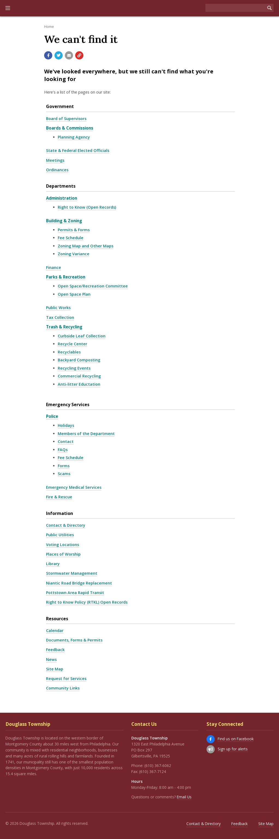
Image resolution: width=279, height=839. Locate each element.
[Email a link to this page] (69, 55)
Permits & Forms (74, 229)
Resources (57, 619)
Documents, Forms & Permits (74, 640)
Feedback (55, 649)
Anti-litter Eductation (79, 384)
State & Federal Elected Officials (77, 150)
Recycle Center (72, 343)
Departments (60, 186)
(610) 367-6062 (157, 765)
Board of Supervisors (66, 118)
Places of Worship (63, 554)
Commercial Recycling (79, 376)
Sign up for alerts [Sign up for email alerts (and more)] (233, 748)
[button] (7, 8)
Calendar (54, 630)
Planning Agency (74, 137)
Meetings (55, 160)
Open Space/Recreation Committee (93, 286)
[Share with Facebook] (48, 55)
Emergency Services (67, 404)
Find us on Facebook (236, 738)
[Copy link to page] (79, 55)
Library (53, 563)
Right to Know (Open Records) (87, 207)
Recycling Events (74, 368)
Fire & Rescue (59, 496)
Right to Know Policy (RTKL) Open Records (87, 602)
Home (49, 26)
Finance (53, 267)
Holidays (66, 425)
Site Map (54, 669)
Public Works (58, 307)
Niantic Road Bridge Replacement (79, 583)
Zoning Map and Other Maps (85, 245)
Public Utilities (60, 534)
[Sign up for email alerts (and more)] (211, 749)
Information (59, 513)
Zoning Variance (73, 253)
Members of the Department (86, 433)
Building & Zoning (64, 220)
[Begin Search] (269, 8)
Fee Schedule (70, 237)
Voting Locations (62, 544)
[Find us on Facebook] (211, 739)
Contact (66, 441)
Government (60, 106)
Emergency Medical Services (73, 487)
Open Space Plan (74, 294)
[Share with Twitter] (58, 55)
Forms (63, 465)
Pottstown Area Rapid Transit (75, 592)
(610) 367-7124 (152, 771)
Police (52, 416)
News (51, 659)
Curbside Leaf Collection (81, 335)
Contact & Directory (65, 525)
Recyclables (69, 352)
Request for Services (66, 678)
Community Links (63, 688)
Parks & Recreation (65, 277)
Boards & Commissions (69, 128)
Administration (61, 198)
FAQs (63, 449)
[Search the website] (235, 8)
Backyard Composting (79, 359)
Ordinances (57, 169)
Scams (64, 473)
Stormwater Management (71, 573)
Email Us (184, 796)
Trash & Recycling (64, 326)
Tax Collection (60, 317)
